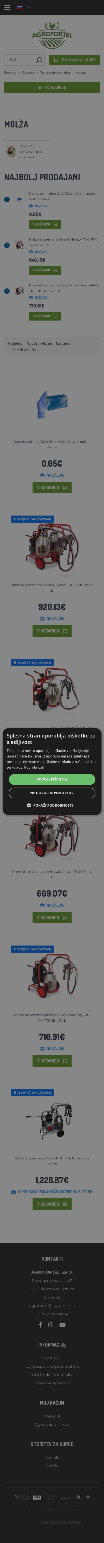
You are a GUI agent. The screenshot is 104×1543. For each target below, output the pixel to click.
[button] (52, 805)
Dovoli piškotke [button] (52, 779)
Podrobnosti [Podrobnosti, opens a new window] (34, 767)
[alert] (52, 771)
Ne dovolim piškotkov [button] (51, 793)
